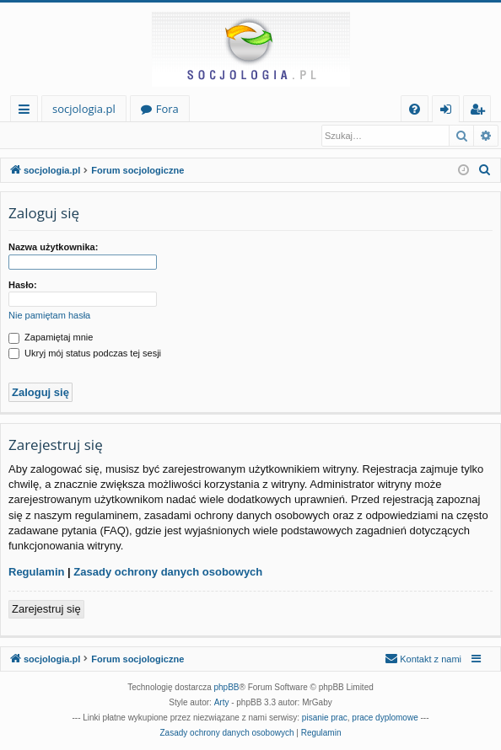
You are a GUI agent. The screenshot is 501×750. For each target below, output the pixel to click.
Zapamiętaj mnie (50, 338)
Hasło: (22, 286)
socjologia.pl (84, 108)
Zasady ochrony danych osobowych (167, 572)
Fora (167, 108)
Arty (221, 703)
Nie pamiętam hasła (49, 316)
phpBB (227, 688)
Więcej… (27, 111)
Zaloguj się (43, 136)
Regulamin (36, 572)
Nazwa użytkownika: (53, 248)
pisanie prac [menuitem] (324, 718)
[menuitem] (414, 109)
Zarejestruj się (124, 136)
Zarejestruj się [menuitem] (481, 111)
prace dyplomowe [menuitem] (385, 718)
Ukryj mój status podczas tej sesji (84, 354)
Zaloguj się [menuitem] (449, 111)
